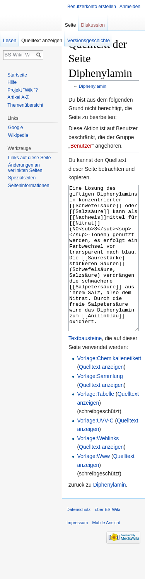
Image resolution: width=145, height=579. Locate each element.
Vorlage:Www (93, 485)
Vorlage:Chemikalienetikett (109, 387)
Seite (70, 25)
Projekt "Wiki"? (22, 90)
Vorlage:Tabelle (95, 423)
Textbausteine (85, 367)
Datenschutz (78, 538)
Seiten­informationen (28, 185)
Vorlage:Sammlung (100, 405)
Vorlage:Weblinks (98, 467)
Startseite (17, 75)
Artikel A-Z (18, 97)
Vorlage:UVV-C (95, 449)
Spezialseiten (22, 178)
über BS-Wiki (107, 538)
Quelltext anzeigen (101, 396)
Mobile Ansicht (106, 551)
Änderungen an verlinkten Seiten (25, 167)
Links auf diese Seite (29, 157)
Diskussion (93, 25)
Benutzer (81, 146)
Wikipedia (18, 135)
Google (15, 127)
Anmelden (129, 6)
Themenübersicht (25, 105)
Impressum (77, 551)
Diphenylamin (92, 86)
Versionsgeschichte (88, 40)
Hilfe (12, 82)
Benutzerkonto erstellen (91, 6)
